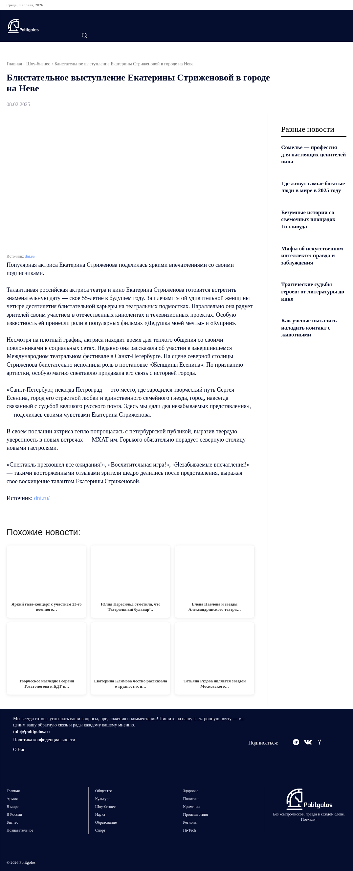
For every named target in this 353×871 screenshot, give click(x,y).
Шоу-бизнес (38, 63)
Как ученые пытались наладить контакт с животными (311, 341)
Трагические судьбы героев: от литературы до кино (311, 305)
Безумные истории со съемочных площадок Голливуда (310, 226)
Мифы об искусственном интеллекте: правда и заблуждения (310, 266)
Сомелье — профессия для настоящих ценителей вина (311, 154)
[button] (84, 35)
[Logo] (37, 26)
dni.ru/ (30, 256)
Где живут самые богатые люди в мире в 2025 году (311, 190)
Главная (14, 63)
